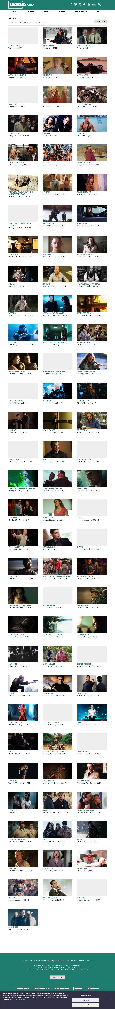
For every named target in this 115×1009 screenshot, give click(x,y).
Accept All (86, 1005)
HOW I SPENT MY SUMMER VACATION (56, 576)
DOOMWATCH (13, 133)
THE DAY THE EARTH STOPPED (19, 605)
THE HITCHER (82, 488)
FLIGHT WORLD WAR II (85, 104)
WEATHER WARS (49, 518)
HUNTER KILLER (83, 401)
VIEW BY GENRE (100, 22)
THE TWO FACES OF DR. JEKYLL (88, 284)
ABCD (10, 22)
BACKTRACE (47, 810)
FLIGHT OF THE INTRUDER (52, 488)
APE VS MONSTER (49, 781)
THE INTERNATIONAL (16, 163)
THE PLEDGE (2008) (15, 401)
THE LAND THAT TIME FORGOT (54, 751)
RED (9, 751)
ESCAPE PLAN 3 (82, 693)
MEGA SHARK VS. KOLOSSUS (53, 313)
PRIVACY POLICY (47, 960)
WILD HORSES (82, 868)
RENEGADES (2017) (84, 192)
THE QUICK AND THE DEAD (86, 371)
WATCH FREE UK (81, 11)
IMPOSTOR (12, 104)
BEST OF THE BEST (84, 664)
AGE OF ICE (47, 839)
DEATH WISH (13, 664)
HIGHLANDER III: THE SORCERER (54, 371)
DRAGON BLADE (48, 46)
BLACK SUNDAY (14, 459)
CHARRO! (80, 547)
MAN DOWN (47, 254)
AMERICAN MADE (49, 664)
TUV (36, 22)
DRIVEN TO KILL (48, 459)
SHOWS (12, 18)
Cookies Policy (20, 999)
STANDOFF (12, 430)
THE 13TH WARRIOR (50, 693)
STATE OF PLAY (82, 430)
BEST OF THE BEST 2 (84, 459)
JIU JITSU (12, 342)
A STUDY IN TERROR (84, 342)
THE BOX (46, 104)
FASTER (80, 518)
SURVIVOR (46, 133)
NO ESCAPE (12, 898)
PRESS (89, 960)
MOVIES (62, 11)
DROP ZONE (12, 576)
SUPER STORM (48, 223)
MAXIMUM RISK (82, 751)
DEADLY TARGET (49, 430)
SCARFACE (81, 898)
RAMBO (79, 839)
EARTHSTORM (48, 868)
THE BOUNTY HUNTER (51, 722)
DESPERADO (13, 781)
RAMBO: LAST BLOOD (16, 46)
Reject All (86, 1000)
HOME (15, 11)
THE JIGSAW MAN (83, 781)
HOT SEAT (46, 284)
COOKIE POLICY (80, 960)
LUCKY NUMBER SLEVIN (17, 547)
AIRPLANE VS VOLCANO (17, 75)
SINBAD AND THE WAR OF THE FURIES (22, 488)
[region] (57, 1000)
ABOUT (99, 11)
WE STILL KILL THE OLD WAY (53, 342)
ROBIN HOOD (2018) (84, 313)
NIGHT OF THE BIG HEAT (86, 46)
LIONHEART (81, 133)
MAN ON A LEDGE (49, 605)
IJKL (21, 22)
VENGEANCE (13, 254)
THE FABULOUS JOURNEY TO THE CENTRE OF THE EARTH (20, 193)
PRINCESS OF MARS (15, 722)
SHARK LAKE (47, 75)
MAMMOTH (47, 192)
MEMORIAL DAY (82, 605)
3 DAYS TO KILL (82, 223)
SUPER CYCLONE (49, 547)
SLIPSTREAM (47, 401)
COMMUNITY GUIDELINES (63, 960)
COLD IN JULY (13, 927)
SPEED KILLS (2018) (50, 898)
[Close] (112, 1000)
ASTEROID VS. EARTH (85, 576)
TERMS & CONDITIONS (31, 960)
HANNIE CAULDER (83, 163)
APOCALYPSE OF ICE (84, 254)
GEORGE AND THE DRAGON (52, 634)
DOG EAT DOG (13, 518)
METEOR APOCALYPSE (16, 371)
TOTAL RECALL (14, 810)
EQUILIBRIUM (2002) (84, 634)
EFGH (16, 22)
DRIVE (79, 722)
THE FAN (11, 284)
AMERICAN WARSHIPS (16, 839)
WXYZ (41, 22)
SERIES (46, 11)
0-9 (46, 22)
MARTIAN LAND (82, 75)
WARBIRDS (12, 313)
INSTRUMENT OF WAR (16, 634)
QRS (31, 22)
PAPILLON (12, 868)
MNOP (26, 22)
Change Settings (57, 977)
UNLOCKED (12, 693)
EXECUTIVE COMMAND (85, 810)
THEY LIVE (46, 163)
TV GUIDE (30, 11)
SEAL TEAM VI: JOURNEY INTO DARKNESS (19, 224)
